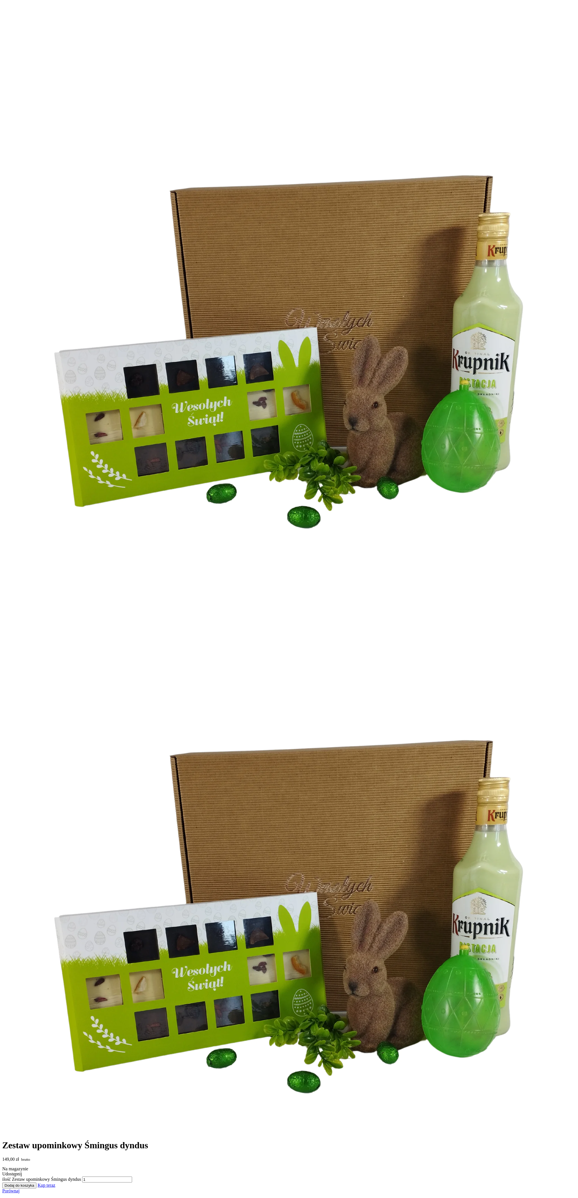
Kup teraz (46, 1185)
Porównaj (10, 1190)
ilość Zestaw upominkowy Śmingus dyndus (41, 1179)
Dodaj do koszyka (19, 1185)
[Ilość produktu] (107, 1179)
